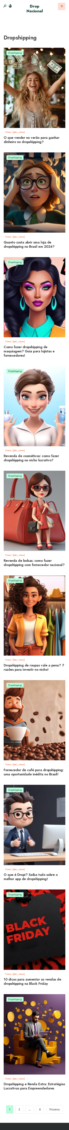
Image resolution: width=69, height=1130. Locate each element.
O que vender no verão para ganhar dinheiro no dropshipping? (31, 139)
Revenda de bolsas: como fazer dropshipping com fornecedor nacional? (34, 562)
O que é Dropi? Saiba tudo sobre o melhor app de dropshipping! (31, 877)
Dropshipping (15, 53)
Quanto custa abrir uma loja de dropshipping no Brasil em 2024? (29, 244)
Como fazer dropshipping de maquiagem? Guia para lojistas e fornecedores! (29, 351)
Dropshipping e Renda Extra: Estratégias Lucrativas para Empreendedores (34, 1086)
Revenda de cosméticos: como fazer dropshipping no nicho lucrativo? (31, 458)
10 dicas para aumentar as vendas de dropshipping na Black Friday (32, 981)
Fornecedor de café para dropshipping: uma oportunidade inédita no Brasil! (33, 772)
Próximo (54, 1109)
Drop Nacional (34, 8)
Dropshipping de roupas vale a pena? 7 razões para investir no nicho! (34, 667)
